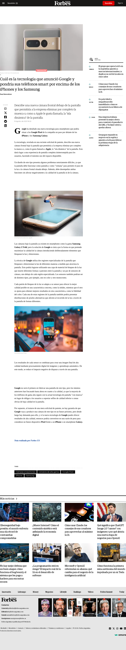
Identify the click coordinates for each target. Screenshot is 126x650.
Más (109, 59)
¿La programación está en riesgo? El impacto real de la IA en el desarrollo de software (46, 571)
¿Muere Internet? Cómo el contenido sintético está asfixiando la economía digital (45, 530)
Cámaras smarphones (25, 472)
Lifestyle (63, 592)
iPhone (19, 476)
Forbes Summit (106, 592)
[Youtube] (121, 628)
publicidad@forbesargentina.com (18, 608)
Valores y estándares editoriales (36, 628)
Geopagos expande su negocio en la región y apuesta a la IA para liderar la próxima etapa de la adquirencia (110, 140)
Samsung (30, 476)
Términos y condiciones (56, 628)
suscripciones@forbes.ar (18, 618)
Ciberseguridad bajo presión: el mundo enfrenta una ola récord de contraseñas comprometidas (14, 531)
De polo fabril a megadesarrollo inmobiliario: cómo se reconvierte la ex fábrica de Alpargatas (110, 104)
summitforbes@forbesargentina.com (18, 615)
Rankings (77, 592)
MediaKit (4, 628)
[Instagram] (117, 628)
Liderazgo (22, 592)
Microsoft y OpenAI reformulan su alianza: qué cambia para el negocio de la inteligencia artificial (79, 571)
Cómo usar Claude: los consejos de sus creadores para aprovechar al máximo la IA (110, 88)
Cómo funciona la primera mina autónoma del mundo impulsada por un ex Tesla (111, 569)
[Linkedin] (125, 628)
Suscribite (108, 3)
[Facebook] (110, 628)
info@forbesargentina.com (15, 612)
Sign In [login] (120, 3)
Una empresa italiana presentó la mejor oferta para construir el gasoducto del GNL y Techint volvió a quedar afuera (110, 122)
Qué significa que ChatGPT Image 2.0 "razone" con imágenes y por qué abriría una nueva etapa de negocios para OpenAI (110, 531)
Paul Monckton (6, 94)
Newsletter (12, 628)
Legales (68, 628)
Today (121, 592)
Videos (90, 592)
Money (35, 592)
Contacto (21, 628)
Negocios (49, 592)
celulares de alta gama (49, 472)
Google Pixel (68, 472)
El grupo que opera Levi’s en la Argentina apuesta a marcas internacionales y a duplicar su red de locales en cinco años (110, 71)
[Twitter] (114, 628)
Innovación (6, 592)
